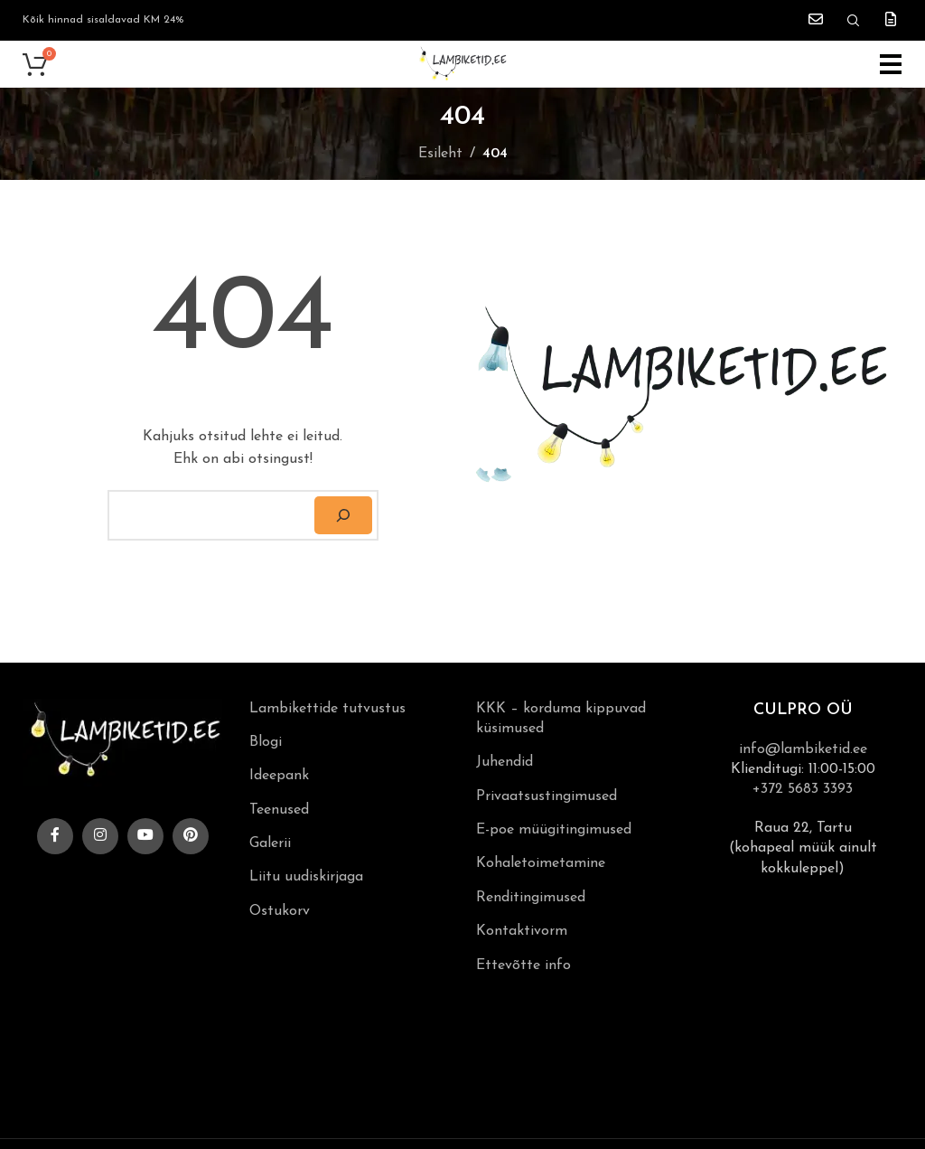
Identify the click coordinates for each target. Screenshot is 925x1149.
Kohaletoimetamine (540, 863)
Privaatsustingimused (546, 796)
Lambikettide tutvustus (327, 709)
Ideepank (279, 775)
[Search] (853, 21)
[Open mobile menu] (891, 64)
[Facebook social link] (55, 836)
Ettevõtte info (523, 965)
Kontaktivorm (521, 931)
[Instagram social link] (100, 836)
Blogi (265, 742)
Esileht (440, 153)
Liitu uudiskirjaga (306, 877)
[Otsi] (343, 515)
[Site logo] (462, 63)
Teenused (279, 810)
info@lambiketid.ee (803, 749)
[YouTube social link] (145, 836)
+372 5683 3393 (802, 789)
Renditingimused (530, 897)
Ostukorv (279, 911)
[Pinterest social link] (191, 836)
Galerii (270, 843)
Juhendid (504, 762)
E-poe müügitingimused (553, 830)
